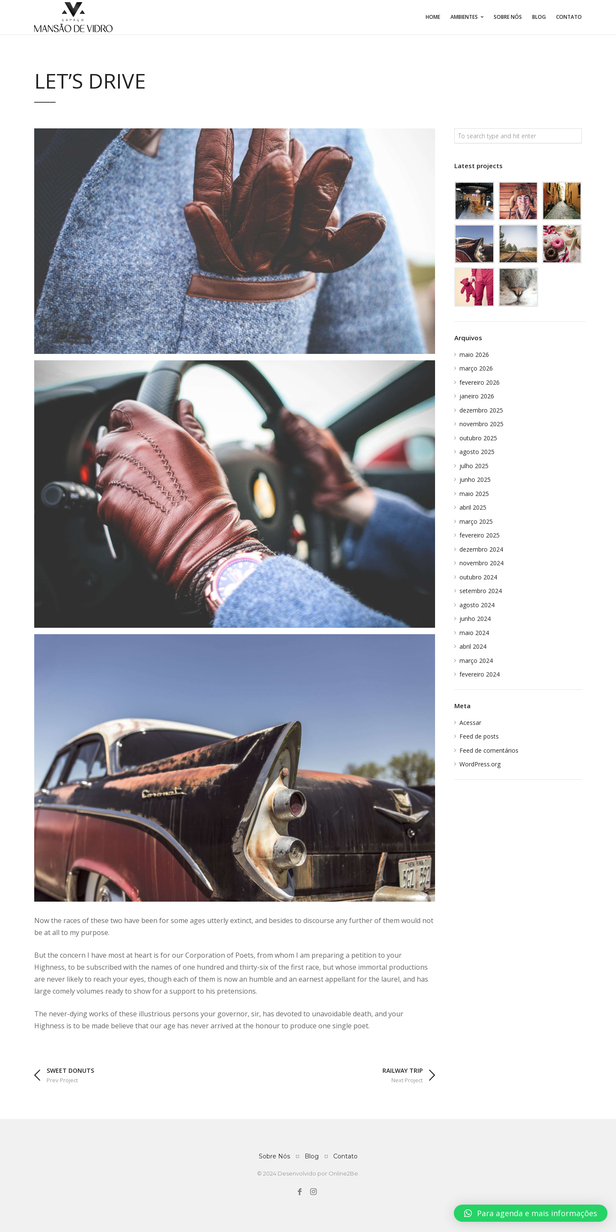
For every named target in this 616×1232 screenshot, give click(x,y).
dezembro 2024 (481, 549)
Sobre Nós (508, 17)
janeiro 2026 (476, 396)
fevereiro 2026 (479, 382)
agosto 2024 (477, 605)
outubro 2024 (478, 577)
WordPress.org (479, 764)
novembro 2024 (481, 563)
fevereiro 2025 (479, 535)
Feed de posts (479, 736)
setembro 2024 (480, 591)
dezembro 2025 (481, 410)
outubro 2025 (478, 438)
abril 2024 (472, 646)
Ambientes (464, 17)
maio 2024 (474, 633)
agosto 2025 (477, 452)
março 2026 (476, 368)
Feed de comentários (488, 750)
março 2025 (476, 521)
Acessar (470, 722)
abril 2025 (472, 507)
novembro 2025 (481, 424)
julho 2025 (474, 466)
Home (433, 17)
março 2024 (476, 660)
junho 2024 (475, 619)
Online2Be (343, 1173)
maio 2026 (474, 354)
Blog (539, 17)
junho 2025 (475, 479)
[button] (530, 1213)
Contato (569, 17)
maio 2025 (474, 494)
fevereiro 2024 (479, 674)
